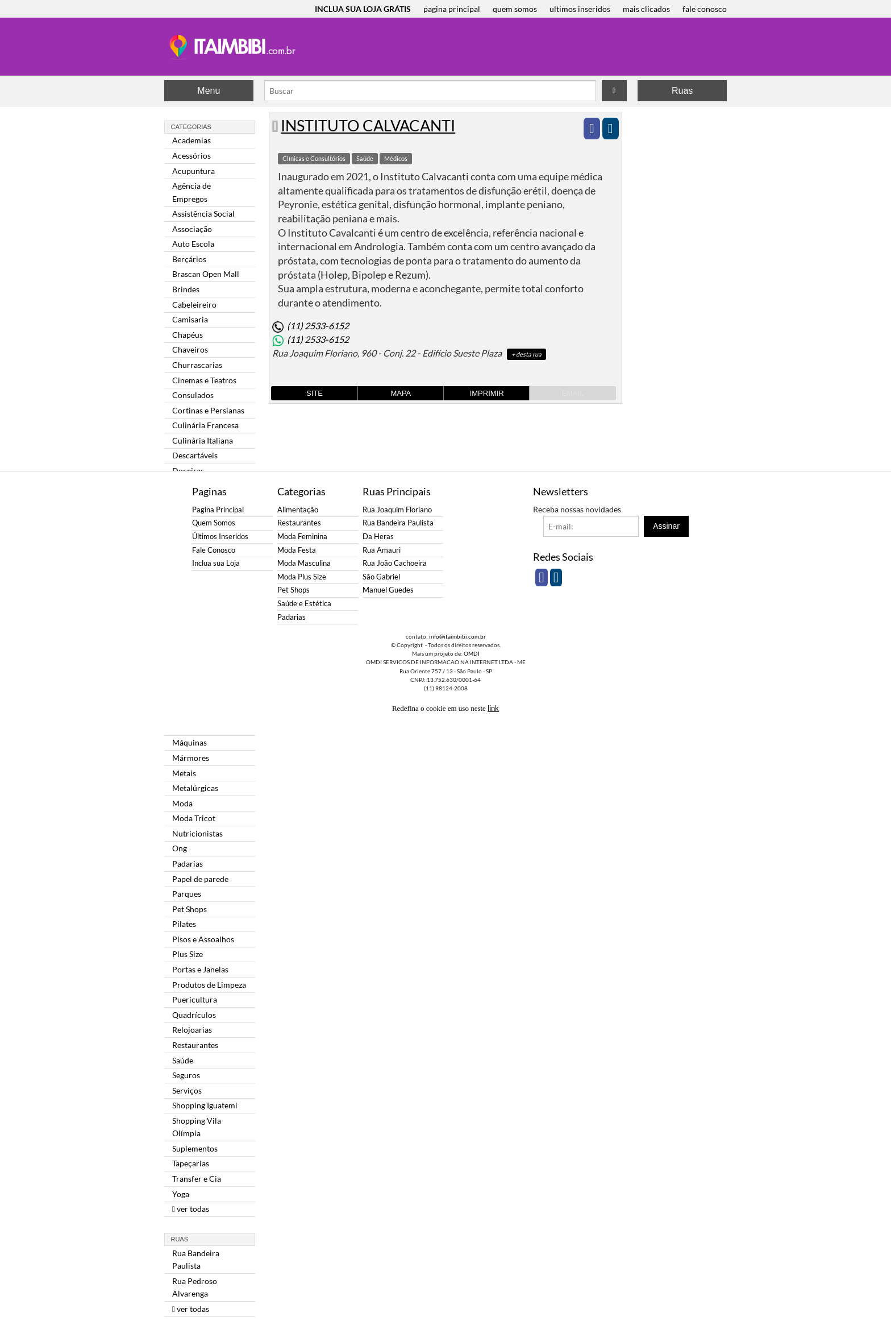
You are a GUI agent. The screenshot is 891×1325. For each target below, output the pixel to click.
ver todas (190, 1209)
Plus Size (187, 954)
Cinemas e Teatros (204, 380)
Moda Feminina (302, 536)
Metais (184, 773)
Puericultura (194, 999)
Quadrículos (194, 1015)
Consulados (193, 395)
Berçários (189, 259)
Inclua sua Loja (216, 563)
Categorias (191, 126)
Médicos (395, 158)
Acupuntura (193, 171)
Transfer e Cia (196, 1178)
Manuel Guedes (388, 590)
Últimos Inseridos (220, 536)
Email (572, 393)
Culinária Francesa (205, 425)
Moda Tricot (193, 818)
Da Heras (378, 536)
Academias (191, 140)
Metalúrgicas (195, 788)
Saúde (182, 1060)
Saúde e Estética (304, 603)
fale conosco (704, 9)
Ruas (682, 91)
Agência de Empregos (191, 192)
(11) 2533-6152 (318, 325)
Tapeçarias (190, 1163)
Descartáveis (195, 455)
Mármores (190, 758)
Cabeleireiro (194, 304)
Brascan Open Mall (205, 274)
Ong (179, 848)
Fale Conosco (213, 550)
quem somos (515, 9)
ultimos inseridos (579, 9)
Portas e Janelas (200, 969)
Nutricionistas (197, 833)
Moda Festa (296, 550)
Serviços (187, 1090)
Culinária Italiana (202, 440)
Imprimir (487, 393)
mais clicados (646, 9)
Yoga (180, 1194)
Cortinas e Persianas (208, 410)
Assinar (666, 526)
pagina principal (451, 9)
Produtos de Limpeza (209, 984)
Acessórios (191, 155)
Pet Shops (189, 909)
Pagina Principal (218, 510)
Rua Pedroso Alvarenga (194, 1287)
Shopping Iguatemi (205, 1105)
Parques (186, 893)
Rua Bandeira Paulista (195, 1259)
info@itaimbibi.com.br (457, 636)
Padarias (187, 863)
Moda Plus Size (301, 577)
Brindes (185, 289)
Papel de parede (200, 879)
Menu (208, 91)
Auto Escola (193, 244)
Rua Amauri (382, 550)
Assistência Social (203, 213)
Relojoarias (192, 1029)
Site (314, 393)
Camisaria (190, 319)
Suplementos (195, 1148)
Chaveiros (190, 349)
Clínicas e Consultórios (313, 158)
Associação (192, 229)
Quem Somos (213, 523)
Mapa (400, 393)
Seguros (186, 1075)
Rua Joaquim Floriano (397, 510)
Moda (182, 803)
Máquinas (189, 742)
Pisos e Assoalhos (203, 939)
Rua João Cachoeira (395, 563)
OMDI (472, 653)
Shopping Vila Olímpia (196, 1127)
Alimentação (297, 510)
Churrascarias (197, 365)
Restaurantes (195, 1045)
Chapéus (187, 334)
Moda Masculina (304, 563)
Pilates (184, 924)
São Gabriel (381, 577)
